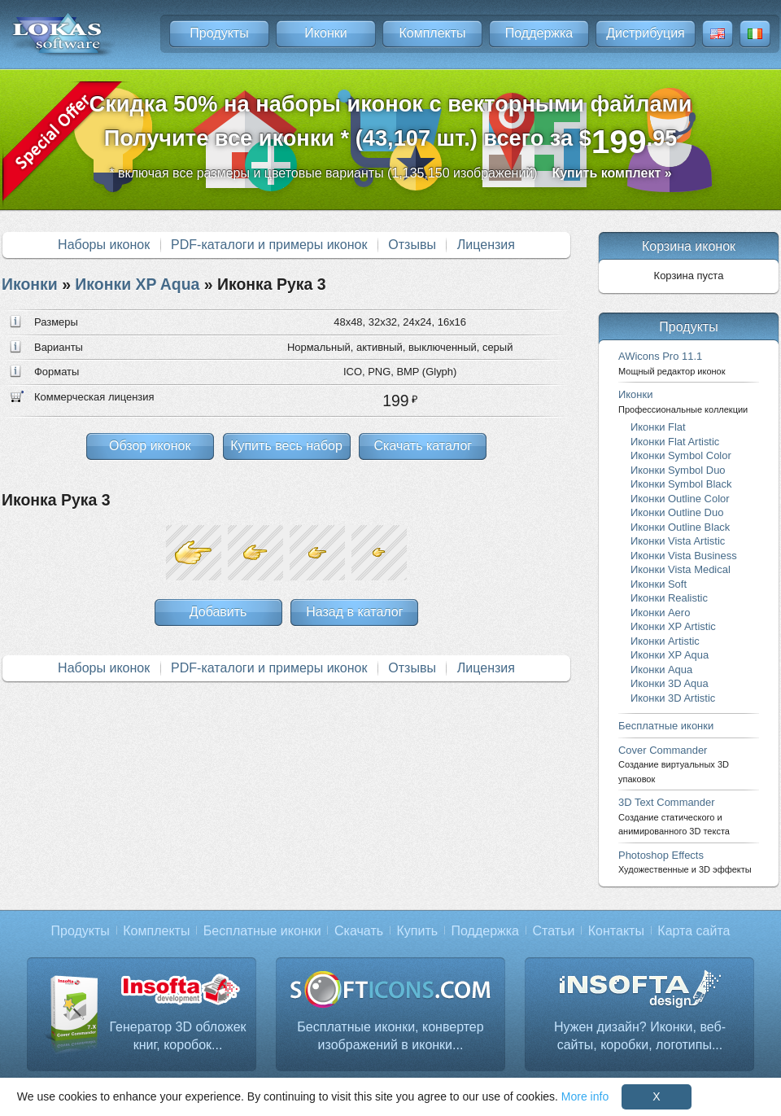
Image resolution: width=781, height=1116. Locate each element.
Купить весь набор (286, 446)
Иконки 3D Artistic (672, 698)
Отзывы (412, 245)
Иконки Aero (660, 612)
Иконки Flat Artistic (674, 441)
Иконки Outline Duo (676, 512)
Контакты (616, 931)
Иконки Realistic (669, 598)
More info (585, 1096)
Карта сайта (693, 931)
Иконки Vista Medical (680, 569)
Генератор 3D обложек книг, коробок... (177, 1036)
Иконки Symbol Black (680, 484)
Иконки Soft (658, 584)
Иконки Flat (658, 427)
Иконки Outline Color (680, 498)
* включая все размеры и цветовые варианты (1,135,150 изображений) (390, 173)
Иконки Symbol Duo (678, 470)
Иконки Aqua (661, 669)
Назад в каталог (354, 612)
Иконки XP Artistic (673, 626)
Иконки (325, 33)
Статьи (553, 931)
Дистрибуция (645, 33)
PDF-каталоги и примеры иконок (269, 245)
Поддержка (539, 33)
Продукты (219, 33)
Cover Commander (673, 764)
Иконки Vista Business (683, 555)
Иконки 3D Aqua (669, 683)
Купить (417, 931)
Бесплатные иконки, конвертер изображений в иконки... (390, 1036)
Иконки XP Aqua (137, 284)
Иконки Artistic (665, 641)
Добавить (218, 612)
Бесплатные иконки (665, 726)
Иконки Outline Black (680, 527)
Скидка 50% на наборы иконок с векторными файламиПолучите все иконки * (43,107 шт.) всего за (390, 125)
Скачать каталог (422, 446)
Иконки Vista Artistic (677, 541)
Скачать (358, 931)
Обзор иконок (149, 446)
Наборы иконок (104, 245)
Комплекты (432, 33)
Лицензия (486, 245)
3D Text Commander (674, 816)
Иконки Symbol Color (680, 455)
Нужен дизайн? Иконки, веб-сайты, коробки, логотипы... (640, 1036)
